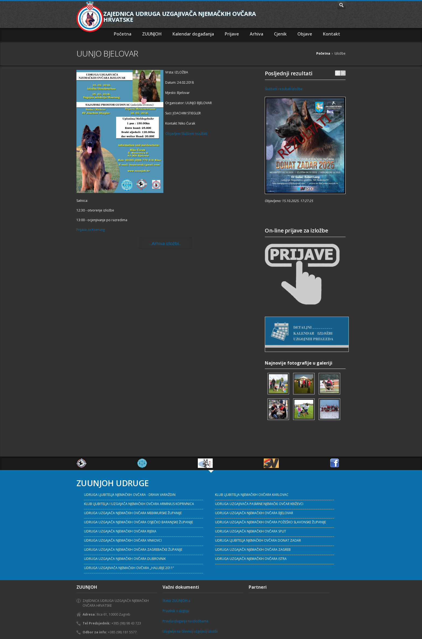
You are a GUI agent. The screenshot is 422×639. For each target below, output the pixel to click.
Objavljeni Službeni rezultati (186, 133)
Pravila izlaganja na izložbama (185, 621)
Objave (304, 34)
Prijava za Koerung (90, 229)
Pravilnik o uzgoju (176, 611)
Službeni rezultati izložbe (284, 89)
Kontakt (331, 34)
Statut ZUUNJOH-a (176, 600)
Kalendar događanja (193, 34)
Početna (122, 34)
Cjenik (280, 34)
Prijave (232, 34)
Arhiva (256, 34)
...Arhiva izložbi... (165, 243)
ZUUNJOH (152, 34)
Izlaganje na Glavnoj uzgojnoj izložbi (190, 631)
